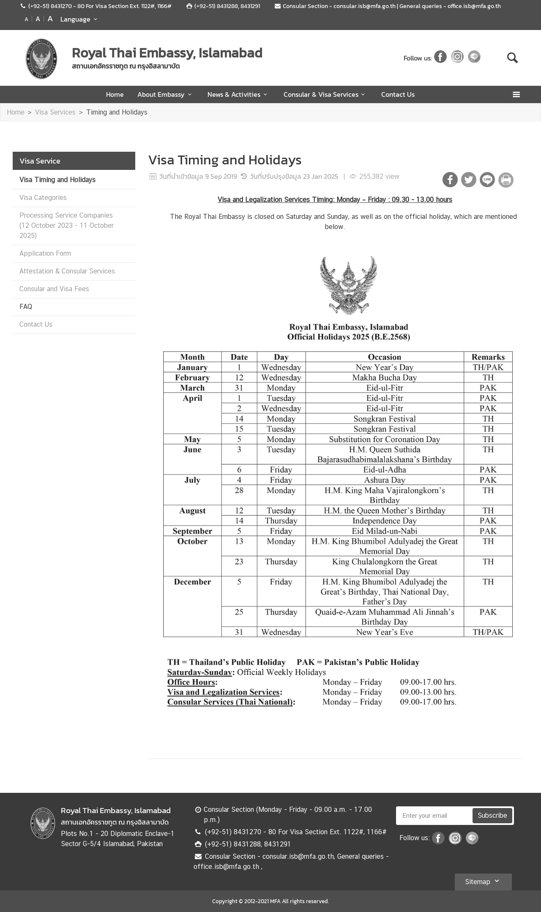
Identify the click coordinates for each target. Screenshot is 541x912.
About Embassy (165, 94)
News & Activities (239, 94)
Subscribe (492, 815)
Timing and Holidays (117, 112)
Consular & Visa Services (326, 94)
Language (80, 19)
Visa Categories (43, 198)
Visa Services (55, 112)
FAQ (25, 307)
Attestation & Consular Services (67, 271)
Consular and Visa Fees (54, 289)
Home (115, 94)
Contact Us (398, 94)
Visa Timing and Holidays (57, 180)
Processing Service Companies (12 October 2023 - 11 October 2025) (66, 225)
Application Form (45, 253)
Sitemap (483, 881)
